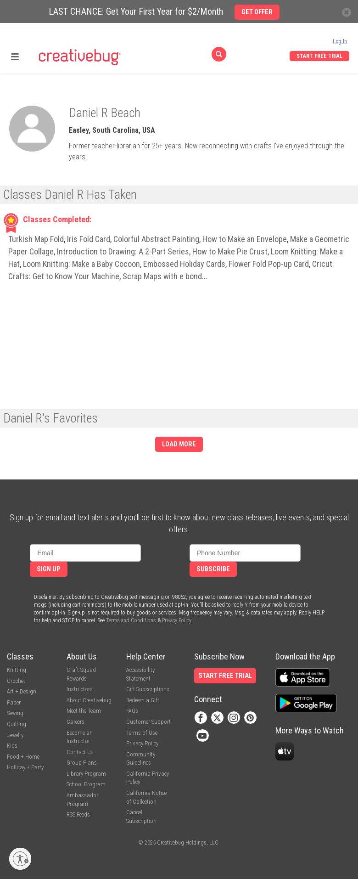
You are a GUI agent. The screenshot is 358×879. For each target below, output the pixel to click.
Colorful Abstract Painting (156, 239)
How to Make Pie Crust (230, 251)
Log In (340, 41)
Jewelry (15, 735)
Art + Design (21, 691)
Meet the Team (84, 710)
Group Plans (82, 762)
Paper (14, 702)
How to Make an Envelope (244, 239)
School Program (86, 784)
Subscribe (213, 569)
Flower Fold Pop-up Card (269, 264)
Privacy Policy (176, 620)
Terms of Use (141, 732)
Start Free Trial (319, 56)
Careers (75, 721)
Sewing (15, 713)
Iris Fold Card (88, 239)
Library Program (86, 773)
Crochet (16, 680)
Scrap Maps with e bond (162, 276)
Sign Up (49, 569)
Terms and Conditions (131, 620)
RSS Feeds (78, 814)
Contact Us (80, 752)
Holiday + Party (25, 767)
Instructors (80, 689)
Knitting (16, 669)
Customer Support (148, 721)
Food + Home (23, 756)
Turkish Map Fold (36, 239)
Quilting (16, 724)
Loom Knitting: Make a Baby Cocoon (81, 264)
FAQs (132, 710)
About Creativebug (89, 700)
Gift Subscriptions (147, 689)
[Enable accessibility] (20, 859)
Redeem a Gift (142, 700)
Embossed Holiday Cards (184, 264)
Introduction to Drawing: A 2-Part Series (123, 251)
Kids (12, 745)
